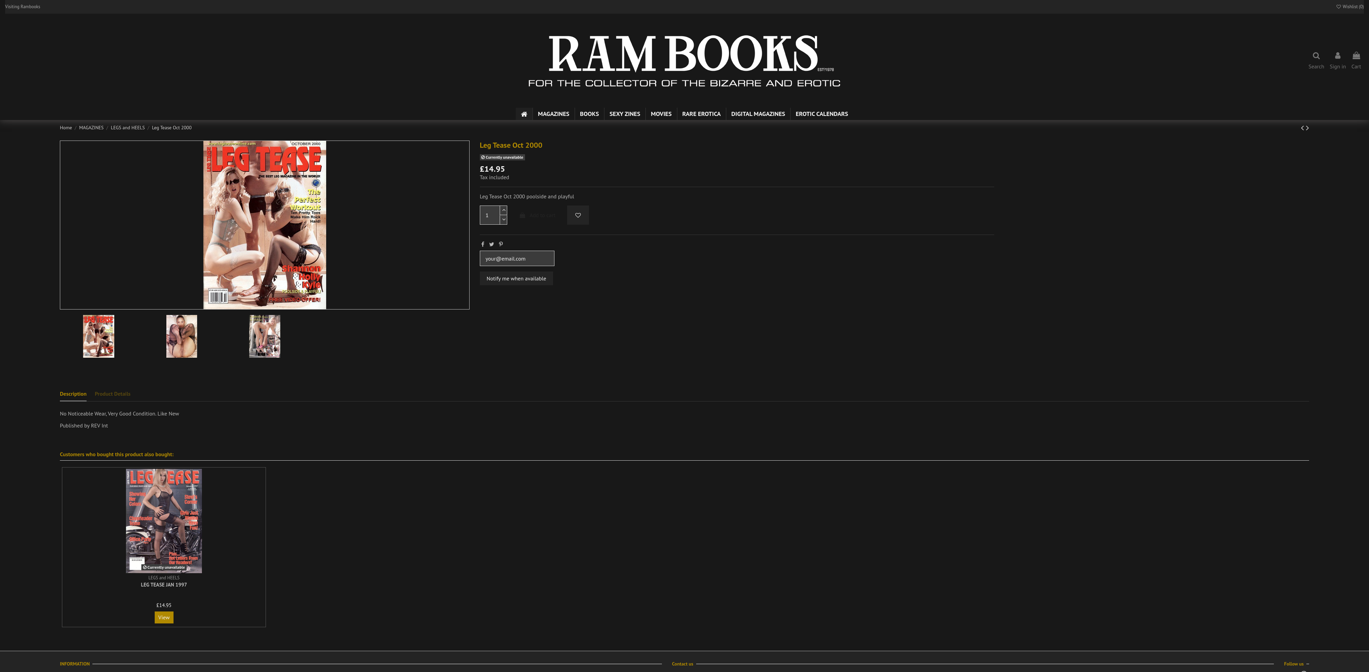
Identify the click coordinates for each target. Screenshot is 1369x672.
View (164, 617)
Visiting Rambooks (22, 7)
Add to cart (537, 215)
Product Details (112, 393)
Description (73, 393)
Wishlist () (1350, 7)
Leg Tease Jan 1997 (164, 584)
